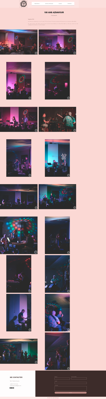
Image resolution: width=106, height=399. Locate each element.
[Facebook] (11, 388)
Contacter (56, 385)
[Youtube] (13, 388)
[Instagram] (10, 388)
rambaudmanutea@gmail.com (15, 385)
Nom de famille (73, 376)
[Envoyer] (71, 393)
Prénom (56, 376)
